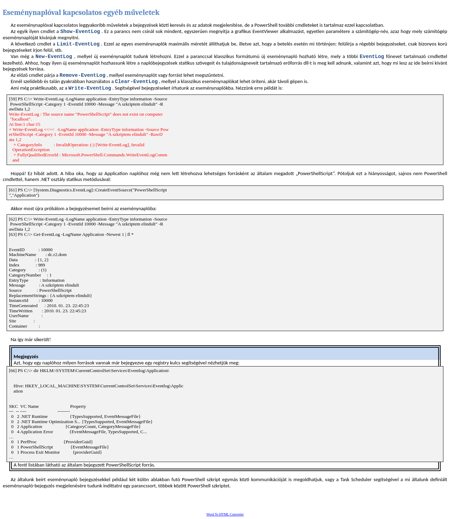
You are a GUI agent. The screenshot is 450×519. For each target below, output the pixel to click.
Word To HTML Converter (225, 514)
